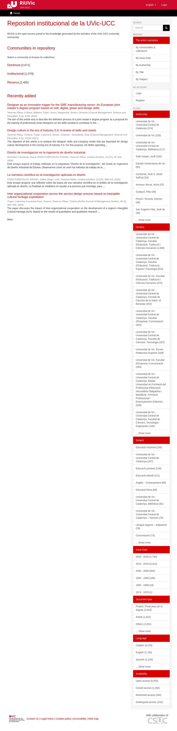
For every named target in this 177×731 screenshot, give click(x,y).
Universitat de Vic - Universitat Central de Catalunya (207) (147, 458)
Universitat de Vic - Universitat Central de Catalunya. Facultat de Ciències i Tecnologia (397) (150, 337)
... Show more (143, 220)
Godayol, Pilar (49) (146, 191)
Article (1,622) (143, 617)
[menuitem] (164, 5)
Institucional (15, 73)
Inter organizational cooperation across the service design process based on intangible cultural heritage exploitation (63, 195)
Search (137, 23)
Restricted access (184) (148, 695)
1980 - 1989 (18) (145, 585)
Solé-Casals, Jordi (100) (149, 156)
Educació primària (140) (149, 468)
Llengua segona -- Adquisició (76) (151, 527)
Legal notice (47, 718)
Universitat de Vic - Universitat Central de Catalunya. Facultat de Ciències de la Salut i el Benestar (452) (148, 297)
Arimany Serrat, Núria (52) (150, 184)
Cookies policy (63, 718)
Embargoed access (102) (149, 702)
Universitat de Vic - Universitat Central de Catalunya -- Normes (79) (149, 514)
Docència (13, 65)
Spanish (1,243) (144, 659)
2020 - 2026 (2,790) (146, 556)
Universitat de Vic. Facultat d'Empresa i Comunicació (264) (150, 363)
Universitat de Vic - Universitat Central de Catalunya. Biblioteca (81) (150, 500)
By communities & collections (145, 49)
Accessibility (79, 718)
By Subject (141, 79)
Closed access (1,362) (148, 688)
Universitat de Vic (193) (148, 135)
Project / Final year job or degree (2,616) (149, 608)
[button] (151, 5)
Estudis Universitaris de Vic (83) (150, 165)
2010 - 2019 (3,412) (146, 563)
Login (139, 93)
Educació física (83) (146, 489)
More (10, 219)
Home (17, 13)
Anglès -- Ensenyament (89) (151, 482)
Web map (93, 718)
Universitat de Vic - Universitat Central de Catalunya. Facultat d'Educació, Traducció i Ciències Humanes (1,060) (150, 241)
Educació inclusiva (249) (149, 447)
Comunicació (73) (145, 535)
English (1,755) (144, 652)
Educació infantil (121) (148, 475)
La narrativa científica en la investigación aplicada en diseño (46, 175)
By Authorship (143, 65)
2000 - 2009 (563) (145, 571)
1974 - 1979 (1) (144, 592)
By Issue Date (143, 58)
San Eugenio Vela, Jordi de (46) (150, 211)
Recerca (13, 82)
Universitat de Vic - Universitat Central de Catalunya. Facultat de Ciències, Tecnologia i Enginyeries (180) (148, 419)
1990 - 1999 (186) (145, 578)
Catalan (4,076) (144, 645)
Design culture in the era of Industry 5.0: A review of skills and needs (51, 130)
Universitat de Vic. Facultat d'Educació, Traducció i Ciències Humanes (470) (150, 279)
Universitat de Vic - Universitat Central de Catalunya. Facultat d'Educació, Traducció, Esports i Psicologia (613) (149, 262)
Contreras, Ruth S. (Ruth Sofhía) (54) (149, 176)
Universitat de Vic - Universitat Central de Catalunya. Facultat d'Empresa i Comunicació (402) (149, 318)
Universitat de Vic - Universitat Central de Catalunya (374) (147, 125)
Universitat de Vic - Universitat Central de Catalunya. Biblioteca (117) (150, 146)
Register (140, 100)
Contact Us (33, 718)
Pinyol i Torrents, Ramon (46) (149, 200)
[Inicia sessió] (164, 5)
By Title (140, 72)
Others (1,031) (143, 624)
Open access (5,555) (147, 680)
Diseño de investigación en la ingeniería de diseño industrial (46, 152)
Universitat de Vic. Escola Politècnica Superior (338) (150, 351)
